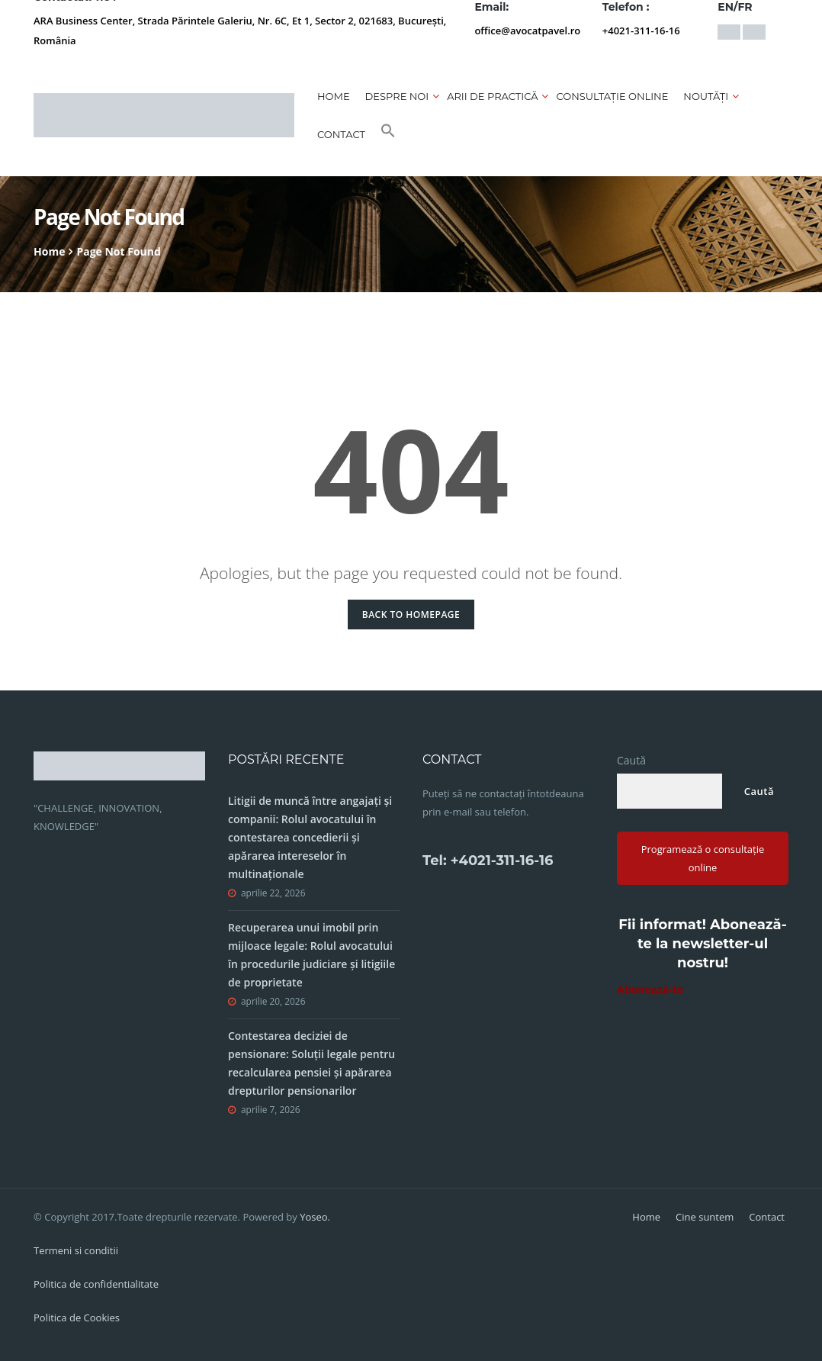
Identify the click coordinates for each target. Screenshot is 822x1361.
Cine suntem (705, 1217)
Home (333, 96)
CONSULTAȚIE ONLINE (612, 96)
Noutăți (705, 96)
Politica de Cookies (77, 1317)
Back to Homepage (411, 614)
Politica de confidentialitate (96, 1284)
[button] (388, 134)
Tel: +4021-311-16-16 (487, 860)
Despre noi (397, 96)
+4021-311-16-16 (641, 30)
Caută (631, 760)
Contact (341, 134)
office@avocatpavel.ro (527, 30)
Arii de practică (492, 96)
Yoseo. (315, 1217)
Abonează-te (650, 989)
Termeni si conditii (76, 1250)
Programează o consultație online (703, 858)
